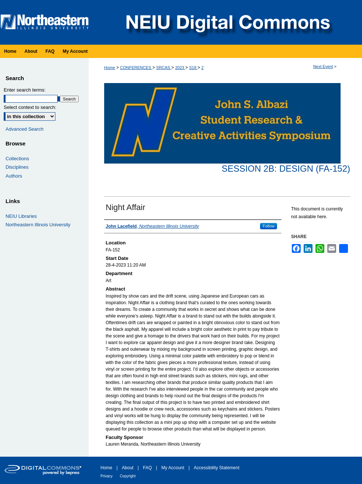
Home (109, 67)
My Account (172, 467)
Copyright (128, 476)
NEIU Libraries (21, 216)
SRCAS (163, 67)
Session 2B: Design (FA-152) (286, 169)
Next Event (323, 66)
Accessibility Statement (216, 467)
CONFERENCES (136, 67)
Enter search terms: (24, 90)
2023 (180, 67)
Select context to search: (30, 107)
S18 (193, 67)
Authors (14, 176)
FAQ (147, 467)
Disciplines (17, 167)
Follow (268, 226)
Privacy (106, 476)
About (127, 467)
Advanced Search (25, 129)
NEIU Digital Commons (227, 22)
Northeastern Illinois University (38, 224)
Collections (17, 158)
